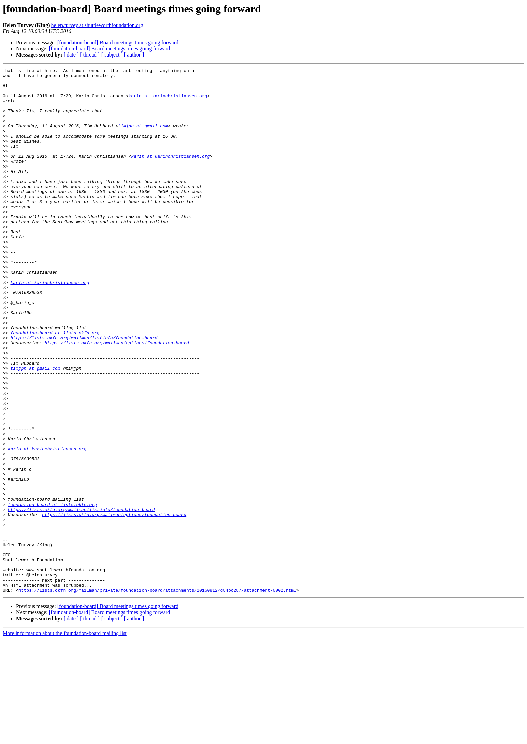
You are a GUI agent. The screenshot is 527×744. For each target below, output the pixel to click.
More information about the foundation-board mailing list (65, 738)
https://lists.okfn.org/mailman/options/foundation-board (117, 398)
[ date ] (71, 55)
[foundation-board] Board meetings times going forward (117, 42)
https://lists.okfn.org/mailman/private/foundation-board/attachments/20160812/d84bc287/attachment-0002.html (157, 695)
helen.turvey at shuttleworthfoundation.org (97, 25)
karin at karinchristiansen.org (167, 102)
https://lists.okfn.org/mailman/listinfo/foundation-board (83, 392)
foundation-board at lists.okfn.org (54, 386)
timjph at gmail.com (143, 138)
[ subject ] (112, 55)
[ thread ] (90, 55)
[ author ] (134, 55)
